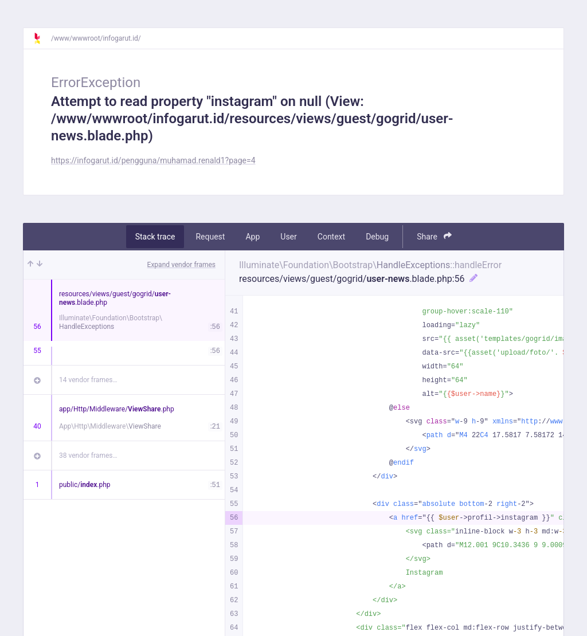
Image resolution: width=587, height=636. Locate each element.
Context (331, 236)
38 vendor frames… (88, 456)
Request (210, 236)
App (252, 236)
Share (434, 236)
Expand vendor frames (181, 265)
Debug (377, 236)
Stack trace (155, 236)
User (288, 236)
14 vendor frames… (88, 380)
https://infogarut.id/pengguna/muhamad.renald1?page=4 (153, 160)
